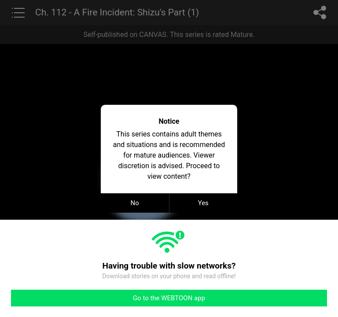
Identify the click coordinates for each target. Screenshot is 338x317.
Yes (203, 203)
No (135, 203)
